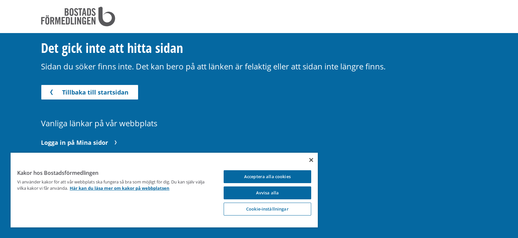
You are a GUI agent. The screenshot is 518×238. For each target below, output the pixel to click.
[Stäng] (304, 160)
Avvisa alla (261, 193)
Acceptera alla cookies (262, 176)
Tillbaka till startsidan (88, 92)
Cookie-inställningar (261, 209)
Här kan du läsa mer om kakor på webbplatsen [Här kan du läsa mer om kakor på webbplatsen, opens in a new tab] (129, 188)
